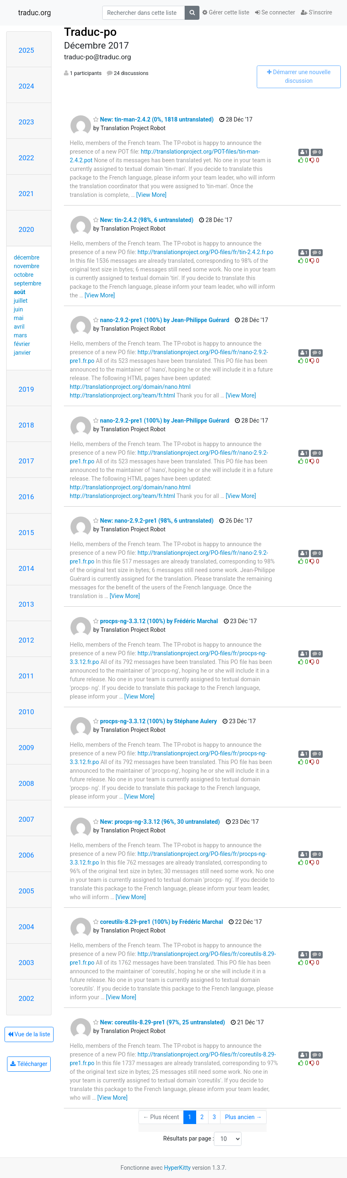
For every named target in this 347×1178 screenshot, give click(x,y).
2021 (26, 193)
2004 (26, 927)
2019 (26, 389)
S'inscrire (316, 12)
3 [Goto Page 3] (214, 1117)
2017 (26, 461)
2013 (26, 604)
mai (18, 318)
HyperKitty (177, 1167)
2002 (26, 998)
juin (18, 309)
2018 (26, 425)
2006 (26, 855)
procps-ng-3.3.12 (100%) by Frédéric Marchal (155, 621)
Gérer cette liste (225, 12)
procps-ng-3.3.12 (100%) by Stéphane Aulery (155, 721)
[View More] (151, 195)
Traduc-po (90, 32)
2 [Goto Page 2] (202, 1117)
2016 (26, 497)
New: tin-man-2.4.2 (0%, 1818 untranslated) (153, 119)
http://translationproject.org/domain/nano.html (130, 386)
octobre (24, 274)
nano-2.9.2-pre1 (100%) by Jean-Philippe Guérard (161, 320)
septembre (28, 283)
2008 (26, 783)
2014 (26, 568)
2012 (26, 640)
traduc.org (34, 13)
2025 (26, 50)
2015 (26, 532)
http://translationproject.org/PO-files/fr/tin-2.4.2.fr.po (205, 252)
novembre (27, 266)
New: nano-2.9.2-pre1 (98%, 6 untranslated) (153, 520)
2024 (26, 86)
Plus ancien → (243, 1117)
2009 (26, 747)
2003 (26, 962)
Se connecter (275, 12)
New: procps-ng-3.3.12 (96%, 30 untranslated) (156, 821)
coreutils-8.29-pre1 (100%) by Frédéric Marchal (158, 922)
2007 (26, 819)
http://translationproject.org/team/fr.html (122, 395)
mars (20, 335)
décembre (27, 257)
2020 (26, 229)
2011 (26, 676)
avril (19, 326)
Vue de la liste (29, 1034)
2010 (26, 712)
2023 (26, 122)
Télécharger (28, 1064)
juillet (21, 300)
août (20, 292)
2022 (26, 158)
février (22, 344)
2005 (26, 891)
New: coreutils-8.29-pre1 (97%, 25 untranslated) (159, 1022)
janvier (22, 352)
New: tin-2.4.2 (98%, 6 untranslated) (143, 220)
